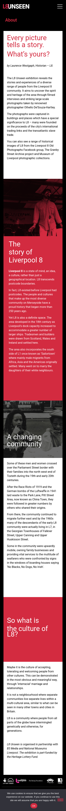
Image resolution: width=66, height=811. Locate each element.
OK (34, 806)
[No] (60, 799)
